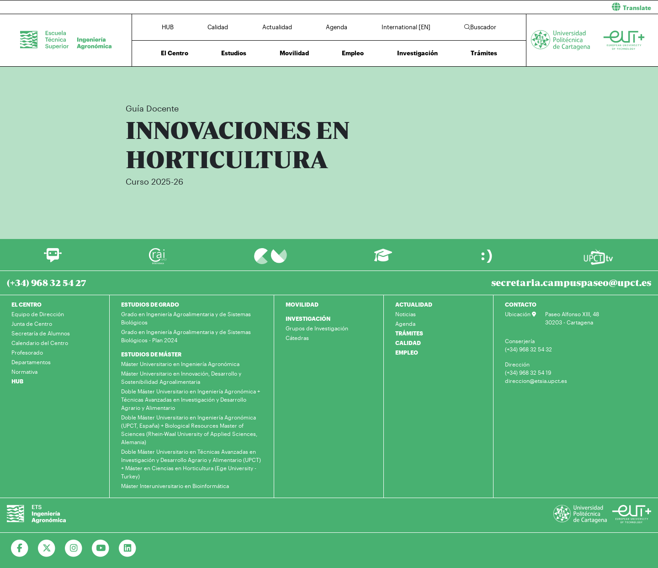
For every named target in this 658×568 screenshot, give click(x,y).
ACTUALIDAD (413, 304)
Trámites (484, 53)
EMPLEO (406, 352)
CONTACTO (520, 304)
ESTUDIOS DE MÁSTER (151, 354)
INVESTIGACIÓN (308, 318)
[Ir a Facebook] (20, 548)
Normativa (24, 371)
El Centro (174, 53)
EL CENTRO (26, 304)
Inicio (126, 81)
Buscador (480, 27)
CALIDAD (408, 343)
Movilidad (294, 53)
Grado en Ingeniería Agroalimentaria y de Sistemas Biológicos (186, 318)
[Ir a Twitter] (47, 548)
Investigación (417, 53)
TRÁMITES (409, 333)
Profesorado (27, 352)
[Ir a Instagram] (74, 548)
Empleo (353, 53)
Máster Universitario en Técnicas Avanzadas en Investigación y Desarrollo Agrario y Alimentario (274, 81)
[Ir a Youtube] (101, 548)
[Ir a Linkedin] (128, 548)
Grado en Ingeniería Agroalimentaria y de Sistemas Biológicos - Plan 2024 (186, 336)
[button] (497, 7)
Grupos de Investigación (317, 328)
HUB (168, 27)
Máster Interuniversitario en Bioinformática (175, 486)
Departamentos (31, 362)
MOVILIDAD (302, 304)
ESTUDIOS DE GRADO (150, 304)
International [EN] (406, 27)
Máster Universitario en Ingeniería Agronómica (180, 364)
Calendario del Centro (39, 343)
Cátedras (297, 337)
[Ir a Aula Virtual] (383, 259)
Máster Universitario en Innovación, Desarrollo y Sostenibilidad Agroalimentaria (181, 377)
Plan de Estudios (409, 81)
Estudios (233, 53)
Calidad (217, 27)
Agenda (336, 27)
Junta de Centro (31, 323)
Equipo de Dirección (37, 314)
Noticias (405, 314)
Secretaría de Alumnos (40, 333)
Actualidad (277, 27)
